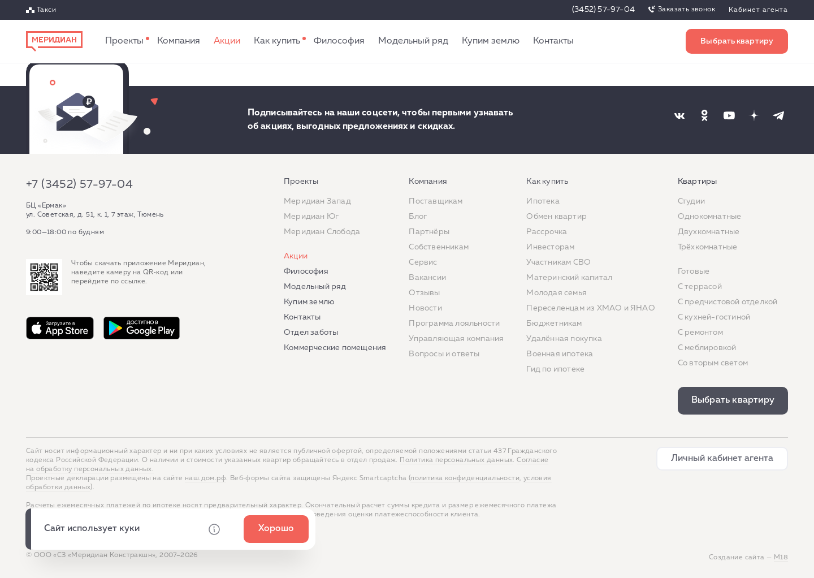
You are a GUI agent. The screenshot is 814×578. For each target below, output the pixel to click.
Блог (418, 217)
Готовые (693, 271)
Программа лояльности (454, 323)
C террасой (700, 287)
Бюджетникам (554, 323)
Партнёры (429, 232)
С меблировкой (707, 348)
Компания (178, 41)
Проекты (124, 41)
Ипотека (542, 201)
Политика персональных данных (456, 460)
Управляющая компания (456, 339)
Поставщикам (435, 201)
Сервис (423, 262)
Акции (227, 41)
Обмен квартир (556, 217)
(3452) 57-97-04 (603, 10)
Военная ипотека (559, 354)
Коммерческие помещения (335, 348)
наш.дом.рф (205, 478)
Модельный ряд (413, 41)
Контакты (553, 41)
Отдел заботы (311, 333)
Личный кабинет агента (722, 458)
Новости (425, 308)
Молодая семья (556, 293)
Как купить (277, 41)
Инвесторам (550, 247)
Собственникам (439, 247)
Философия (339, 41)
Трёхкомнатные (708, 247)
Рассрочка (546, 232)
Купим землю (490, 41)
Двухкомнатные (709, 232)
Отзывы (424, 293)
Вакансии (427, 278)
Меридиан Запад (317, 201)
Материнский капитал (569, 278)
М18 (781, 557)
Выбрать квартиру (736, 41)
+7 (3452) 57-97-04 (79, 184)
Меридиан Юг (311, 217)
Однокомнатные (710, 217)
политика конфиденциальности (464, 478)
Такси (46, 10)
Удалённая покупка (563, 339)
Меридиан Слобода (322, 232)
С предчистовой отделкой (728, 302)
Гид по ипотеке (555, 369)
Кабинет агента (758, 10)
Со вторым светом (713, 363)
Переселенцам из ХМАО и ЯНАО (590, 308)
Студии (691, 201)
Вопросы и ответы (444, 354)
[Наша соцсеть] (679, 115)
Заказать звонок (686, 9)
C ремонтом (700, 333)
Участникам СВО (558, 262)
